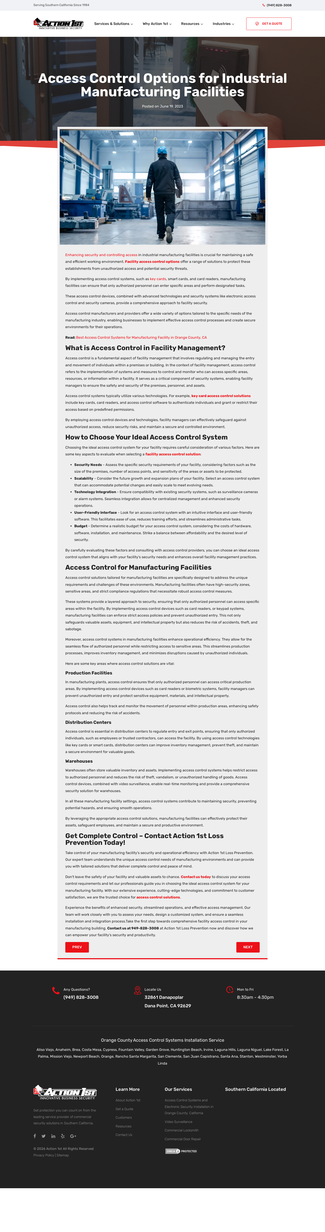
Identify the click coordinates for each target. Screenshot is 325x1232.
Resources (192, 23)
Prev (77, 947)
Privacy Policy (43, 1155)
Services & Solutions (114, 23)
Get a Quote (124, 1109)
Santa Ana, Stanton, (237, 1056)
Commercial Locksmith (182, 1130)
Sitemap (63, 1155)
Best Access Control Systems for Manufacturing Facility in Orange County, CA (141, 337)
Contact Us (124, 1135)
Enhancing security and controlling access (101, 255)
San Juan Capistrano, (201, 1056)
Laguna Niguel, (250, 1050)
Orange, (108, 1056)
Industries (224, 23)
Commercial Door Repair (183, 1139)
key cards (158, 279)
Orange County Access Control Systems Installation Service (162, 1040)
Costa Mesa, (92, 1050)
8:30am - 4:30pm (255, 997)
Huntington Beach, (187, 1050)
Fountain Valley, (132, 1050)
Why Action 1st (157, 23)
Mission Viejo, (61, 1056)
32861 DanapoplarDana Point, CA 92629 (168, 1001)
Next (248, 947)
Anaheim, (63, 1050)
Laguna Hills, (226, 1050)
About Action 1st (128, 1100)
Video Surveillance (178, 1122)
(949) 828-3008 (279, 5)
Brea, (77, 1050)
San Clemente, (170, 1056)
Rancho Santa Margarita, (136, 1056)
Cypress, (111, 1050)
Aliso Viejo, (46, 1050)
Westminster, (266, 1056)
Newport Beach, (87, 1056)
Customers (124, 1118)
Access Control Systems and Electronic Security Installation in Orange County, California (189, 1106)
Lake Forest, (274, 1050)
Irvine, (209, 1050)
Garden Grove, (158, 1050)
